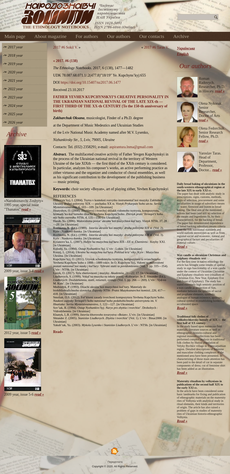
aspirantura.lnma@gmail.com (131, 147)
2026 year (15, 122)
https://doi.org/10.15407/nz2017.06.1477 (91, 82)
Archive (181, 36)
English (183, 54)
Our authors (118, 36)
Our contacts (151, 36)
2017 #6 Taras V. (156, 47)
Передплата (115, 461)
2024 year (15, 106)
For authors (87, 36)
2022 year (15, 89)
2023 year (15, 97)
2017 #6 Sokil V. (65, 47)
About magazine (50, 36)
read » (26, 209)
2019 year (15, 64)
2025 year (15, 114)
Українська (186, 48)
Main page (14, 36)
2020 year (15, 72)
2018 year (15, 55)
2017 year (15, 47)
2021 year (15, 81)
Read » (182, 247)
